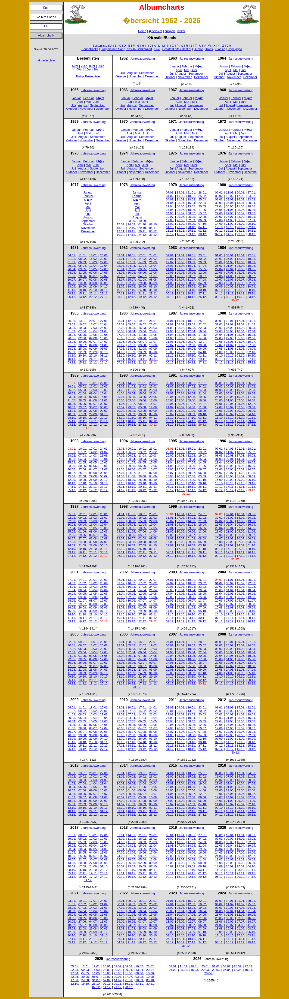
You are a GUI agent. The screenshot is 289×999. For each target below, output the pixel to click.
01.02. (72, 258)
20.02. (202, 258)
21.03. (153, 262)
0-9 (229, 45)
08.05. (192, 269)
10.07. (202, 276)
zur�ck (170, 31)
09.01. (181, 255)
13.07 (107, 976)
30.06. (82, 341)
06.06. (142, 272)
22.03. (104, 262)
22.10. (131, 228)
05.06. (192, 272)
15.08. (121, 283)
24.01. (153, 255)
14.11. (131, 293)
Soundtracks (89, 49)
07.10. (202, 223)
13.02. (192, 258)
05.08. (192, 216)
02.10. (202, 286)
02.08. (93, 279)
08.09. (104, 348)
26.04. (72, 269)
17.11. (82, 359)
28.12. (252, 234)
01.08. (142, 279)
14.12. (230, 234)
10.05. (93, 269)
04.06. (93, 400)
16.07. (72, 407)
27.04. (219, 206)
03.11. (104, 355)
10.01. (131, 255)
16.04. (104, 393)
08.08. (153, 279)
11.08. (104, 345)
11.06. (104, 400)
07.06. (93, 272)
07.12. (219, 234)
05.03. (82, 390)
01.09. (93, 348)
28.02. (121, 262)
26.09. (142, 286)
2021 (74, 893)
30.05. (131, 272)
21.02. (153, 258)
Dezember (152, 76)
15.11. (82, 293)
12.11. (121, 231)
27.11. (202, 293)
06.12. (72, 297)
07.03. (131, 262)
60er (75, 66)
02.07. (93, 404)
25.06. (82, 404)
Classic (220, 49)
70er (84, 66)
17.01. (142, 255)
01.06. (230, 210)
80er (92, 66)
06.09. (104, 283)
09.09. (202, 220)
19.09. (131, 286)
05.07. (93, 276)
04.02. (170, 196)
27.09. (93, 286)
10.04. (192, 265)
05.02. (230, 258)
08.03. (82, 262)
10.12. (121, 234)
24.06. (170, 213)
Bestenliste (100, 45)
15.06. (252, 210)
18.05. (252, 206)
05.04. (82, 265)
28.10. (192, 227)
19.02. (252, 258)
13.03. (192, 262)
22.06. (219, 213)
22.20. (241, 549)
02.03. (219, 199)
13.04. (241, 203)
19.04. (104, 265)
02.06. (82, 338)
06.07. (241, 213)
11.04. (142, 265)
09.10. (170, 290)
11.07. (153, 276)
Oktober (120, 76)
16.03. (241, 199)
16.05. (153, 269)
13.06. (153, 272)
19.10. (230, 227)
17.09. (121, 224)
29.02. (219, 586)
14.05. (104, 397)
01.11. (104, 290)
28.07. (82, 345)
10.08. (252, 216)
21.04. (104, 331)
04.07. (142, 276)
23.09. (181, 223)
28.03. (121, 265)
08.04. (181, 203)
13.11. (181, 293)
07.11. (121, 293)
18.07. (121, 279)
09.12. (170, 234)
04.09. (202, 283)
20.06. (121, 276)
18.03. (192, 199)
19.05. (104, 334)
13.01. (230, 192)
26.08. (181, 220)
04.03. (170, 199)
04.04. (131, 265)
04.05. (230, 206)
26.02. (219, 262)
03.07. (192, 276)
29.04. (170, 206)
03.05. (82, 269)
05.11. (153, 228)
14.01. (181, 192)
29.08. (142, 283)
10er (88, 69)
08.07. (192, 213)
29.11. (104, 293)
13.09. (72, 286)
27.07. (230, 216)
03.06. (181, 210)
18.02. (192, 196)
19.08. (170, 220)
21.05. (72, 400)
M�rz (199, 66)
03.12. (153, 231)
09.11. (219, 230)
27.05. (170, 210)
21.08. (181, 283)
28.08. (192, 283)
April (179, 70)
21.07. (72, 345)
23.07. (82, 407)
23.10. (192, 290)
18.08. (72, 348)
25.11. (192, 230)
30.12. (202, 234)
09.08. (104, 279)
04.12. (170, 297)
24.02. (252, 196)
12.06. (202, 272)
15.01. (241, 255)
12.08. (202, 216)
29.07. (181, 216)
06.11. (170, 293)
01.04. (170, 203)
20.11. (192, 293)
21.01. (192, 192)
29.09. (93, 352)
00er (80, 69)
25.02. (202, 196)
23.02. (153, 324)
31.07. (192, 279)
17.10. (131, 290)
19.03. (104, 390)
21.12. (241, 234)
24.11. (93, 359)
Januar (174, 66)
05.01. (121, 321)
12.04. (93, 265)
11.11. (170, 230)
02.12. (202, 230)
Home (142, 31)
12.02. (241, 258)
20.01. (241, 192)
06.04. (230, 203)
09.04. (93, 393)
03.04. (181, 265)
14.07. (104, 341)
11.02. (181, 196)
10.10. (121, 290)
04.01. (72, 255)
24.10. (142, 290)
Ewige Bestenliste (88, 76)
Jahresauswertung (142, 58)
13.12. (82, 297)
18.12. (192, 297)
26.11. (142, 231)
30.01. (170, 258)
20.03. (202, 262)
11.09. (170, 286)
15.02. (93, 258)
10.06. (192, 210)
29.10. (142, 228)
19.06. (170, 276)
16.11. (230, 230)
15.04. (192, 203)
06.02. (181, 258)
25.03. (202, 199)
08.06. (241, 210)
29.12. (104, 814)
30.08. (93, 283)
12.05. (93, 334)
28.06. (82, 276)
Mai (186, 70)
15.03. (93, 262)
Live (157, 49)
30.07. (93, 407)
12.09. (121, 286)
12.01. (131, 321)
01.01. (219, 255)
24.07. (181, 279)
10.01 (131, 707)
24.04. (170, 269)
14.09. (219, 223)
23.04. (72, 397)
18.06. (72, 404)
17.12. (131, 234)
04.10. (104, 286)
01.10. (142, 224)
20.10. (82, 355)
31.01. (121, 258)
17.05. (104, 269)
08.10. (153, 224)
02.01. (170, 255)
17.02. (241, 196)
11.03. (181, 199)
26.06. (181, 276)
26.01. (153, 321)
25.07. (131, 279)
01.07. (181, 213)
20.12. (93, 297)
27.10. (93, 355)
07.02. (131, 258)
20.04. (252, 203)
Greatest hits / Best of (176, 49)
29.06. (230, 213)
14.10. (170, 227)
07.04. (82, 331)
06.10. (104, 352)
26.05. (72, 338)
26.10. (241, 227)
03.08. (241, 216)
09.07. (104, 404)
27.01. (252, 192)
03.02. (219, 196)
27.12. (104, 297)
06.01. (219, 192)
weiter (181, 31)
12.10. (219, 227)
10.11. (72, 359)
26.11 (104, 873)
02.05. (131, 269)
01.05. (181, 269)
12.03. (93, 390)
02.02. (121, 324)
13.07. (252, 213)
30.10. (202, 290)
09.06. (93, 338)
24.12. (142, 234)
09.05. (142, 269)
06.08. (104, 407)
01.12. (104, 359)
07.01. (170, 192)
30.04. (82, 397)
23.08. (82, 283)
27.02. (170, 262)
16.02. (142, 324)
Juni (194, 70)
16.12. (181, 234)
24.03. (104, 328)
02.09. (192, 220)
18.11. (181, 230)
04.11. (202, 227)
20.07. (219, 216)
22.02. (104, 258)
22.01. (252, 255)
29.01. (219, 258)
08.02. (82, 258)
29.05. (181, 272)
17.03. (93, 328)
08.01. (230, 255)
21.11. (142, 293)
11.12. (181, 297)
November (136, 76)
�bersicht (155, 31)
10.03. (82, 328)
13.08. (72, 410)
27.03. (170, 265)
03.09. (131, 221)
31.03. (72, 331)
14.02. (142, 258)
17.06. (202, 210)
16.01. (192, 255)
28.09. (241, 223)
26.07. (82, 279)
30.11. (252, 230)
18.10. (82, 290)
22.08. (131, 283)
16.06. (104, 338)
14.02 (142, 711)
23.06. (72, 341)
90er (101, 66)
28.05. (82, 400)
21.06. (72, 276)
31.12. (153, 234)
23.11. (241, 230)
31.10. (153, 290)
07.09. (252, 220)
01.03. (72, 262)
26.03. (72, 393)
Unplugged (234, 49)
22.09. (82, 352)
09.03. (230, 199)
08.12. (72, 362)
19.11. (131, 231)
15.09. (72, 352)
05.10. (252, 223)
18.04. (153, 265)
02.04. (82, 393)
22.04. (202, 203)
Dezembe (250, 172)
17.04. (202, 265)
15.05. (202, 269)
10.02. (230, 196)
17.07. (170, 279)
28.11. (153, 293)
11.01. (82, 255)
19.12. (142, 297)
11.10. (72, 290)
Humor (198, 49)
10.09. (142, 221)
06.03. (181, 262)
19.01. (142, 321)
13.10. (72, 355)
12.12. (131, 297)
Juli (123, 73)
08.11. (72, 293)
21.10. (181, 227)
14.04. (93, 331)
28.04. (72, 334)
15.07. (202, 213)
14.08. (170, 283)
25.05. (219, 210)
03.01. (121, 255)
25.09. (192, 286)
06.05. (181, 206)
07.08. (202, 279)
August (132, 73)
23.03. (252, 199)
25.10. (93, 290)
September (146, 73)
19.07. (72, 279)
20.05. (202, 206)
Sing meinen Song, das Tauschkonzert (126, 49)
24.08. (230, 220)
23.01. (202, 255)
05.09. (153, 283)
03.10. (153, 286)
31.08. (241, 220)
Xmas (209, 49)
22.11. (93, 293)
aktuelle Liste (46, 60)
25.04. (121, 269)
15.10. (121, 228)
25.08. (82, 348)
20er (96, 69)
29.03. (72, 265)
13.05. (192, 206)
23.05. (121, 272)
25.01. (104, 255)
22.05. (170, 272)
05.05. (82, 334)
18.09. (181, 286)
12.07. (104, 276)
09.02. (131, 324)
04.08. (93, 345)
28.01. (202, 192)
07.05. (93, 397)
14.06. (104, 272)
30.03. (219, 203)
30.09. (192, 223)
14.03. (142, 262)
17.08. (219, 220)
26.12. (153, 297)
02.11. (252, 227)
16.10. (181, 290)
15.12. (82, 362)
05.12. (121, 297)
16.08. (72, 283)
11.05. (241, 206)
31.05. (82, 272)
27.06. (131, 276)
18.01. (93, 255)
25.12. (202, 297)
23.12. (192, 234)
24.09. (131, 224)
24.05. (72, 272)
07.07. (93, 341)
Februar (187, 66)
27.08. (93, 410)
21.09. (230, 223)
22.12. (93, 362)
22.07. (170, 216)
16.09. (170, 223)
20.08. (82, 410)
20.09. (82, 286)
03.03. (72, 328)
